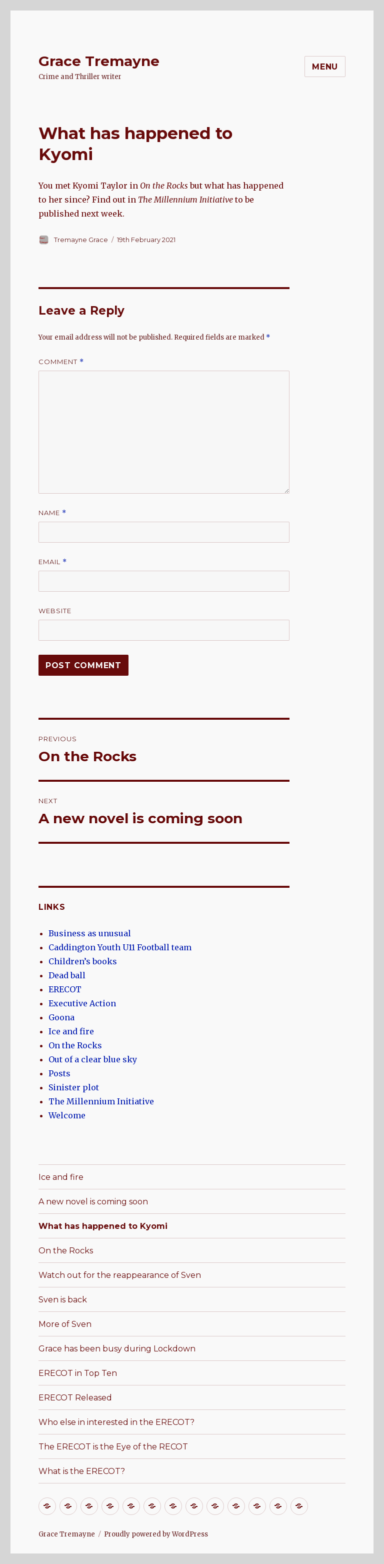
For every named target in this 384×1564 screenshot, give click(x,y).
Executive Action (82, 1003)
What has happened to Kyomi (103, 1226)
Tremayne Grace (81, 240)
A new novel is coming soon (93, 1201)
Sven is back (62, 1299)
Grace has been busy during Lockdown (117, 1348)
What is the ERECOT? (81, 1471)
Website (55, 611)
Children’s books (82, 961)
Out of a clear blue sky (92, 1059)
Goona (61, 1017)
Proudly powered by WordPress (156, 1534)
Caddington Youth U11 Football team (120, 947)
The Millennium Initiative (101, 1101)
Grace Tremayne (99, 61)
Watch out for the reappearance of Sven (119, 1275)
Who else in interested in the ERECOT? (116, 1422)
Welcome (67, 1115)
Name (52, 513)
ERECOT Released (75, 1397)
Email (52, 562)
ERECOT (65, 989)
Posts (59, 1073)
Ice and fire (71, 1031)
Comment (61, 362)
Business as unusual (89, 933)
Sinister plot (73, 1087)
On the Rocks (75, 1045)
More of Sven (65, 1324)
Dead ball (67, 975)
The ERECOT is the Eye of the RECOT (113, 1446)
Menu (325, 67)
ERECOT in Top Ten (77, 1373)
